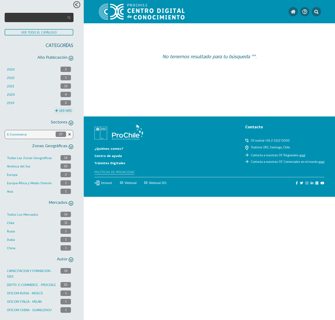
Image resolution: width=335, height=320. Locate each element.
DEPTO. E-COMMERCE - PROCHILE (31, 285)
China (11, 248)
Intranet (103, 183)
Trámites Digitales (109, 163)
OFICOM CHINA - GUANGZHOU (29, 310)
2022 (11, 78)
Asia (10, 191)
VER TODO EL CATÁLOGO (39, 32)
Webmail (128, 183)
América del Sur (18, 166)
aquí (302, 155)
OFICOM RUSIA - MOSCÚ (25, 293)
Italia (11, 240)
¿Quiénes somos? (108, 148)
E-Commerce (17, 134)
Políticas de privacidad (114, 172)
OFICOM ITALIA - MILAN (24, 301)
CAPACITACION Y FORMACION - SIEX (29, 273)
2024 (11, 69)
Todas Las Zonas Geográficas (29, 158)
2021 (10, 86)
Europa (12, 175)
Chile (10, 223)
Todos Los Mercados (22, 214)
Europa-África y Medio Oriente (29, 183)
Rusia (11, 231)
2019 (10, 103)
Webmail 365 (155, 183)
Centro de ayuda (108, 156)
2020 (11, 94)
